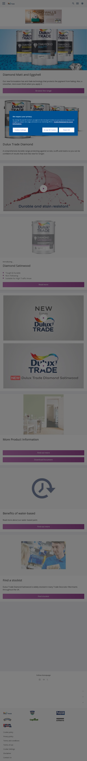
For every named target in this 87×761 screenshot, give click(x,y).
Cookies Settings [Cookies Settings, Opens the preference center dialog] (20, 130)
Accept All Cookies (50, 130)
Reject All (66, 130)
